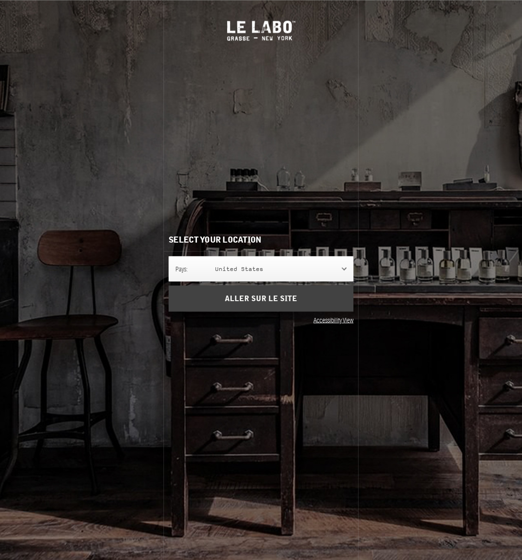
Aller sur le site (261, 298)
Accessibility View (333, 319)
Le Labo (261, 30)
